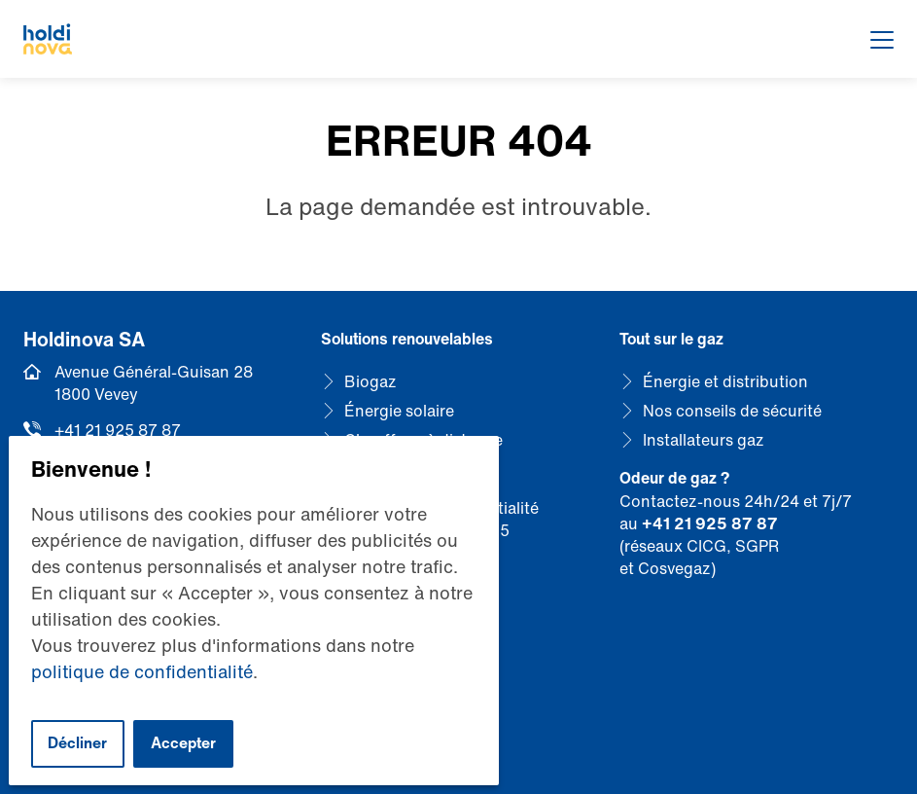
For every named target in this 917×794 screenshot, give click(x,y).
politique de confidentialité (142, 671)
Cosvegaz (674, 568)
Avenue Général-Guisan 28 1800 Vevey (153, 383)
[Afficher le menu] (882, 39)
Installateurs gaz (703, 439)
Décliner (77, 743)
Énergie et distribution (725, 381)
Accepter (183, 743)
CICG (706, 546)
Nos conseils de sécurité (732, 410)
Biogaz (370, 381)
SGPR (757, 546)
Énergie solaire (399, 410)
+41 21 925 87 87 (117, 430)
